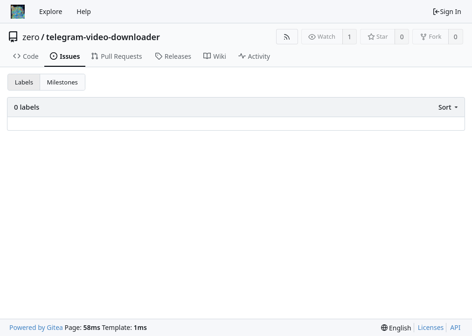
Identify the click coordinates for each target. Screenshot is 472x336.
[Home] (18, 11)
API (455, 327)
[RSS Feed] (287, 36)
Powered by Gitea (36, 327)
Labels (24, 82)
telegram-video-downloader (103, 37)
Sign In (446, 11)
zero (31, 37)
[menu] (448, 107)
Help (83, 11)
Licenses (431, 327)
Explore (50, 11)
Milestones (62, 82)
